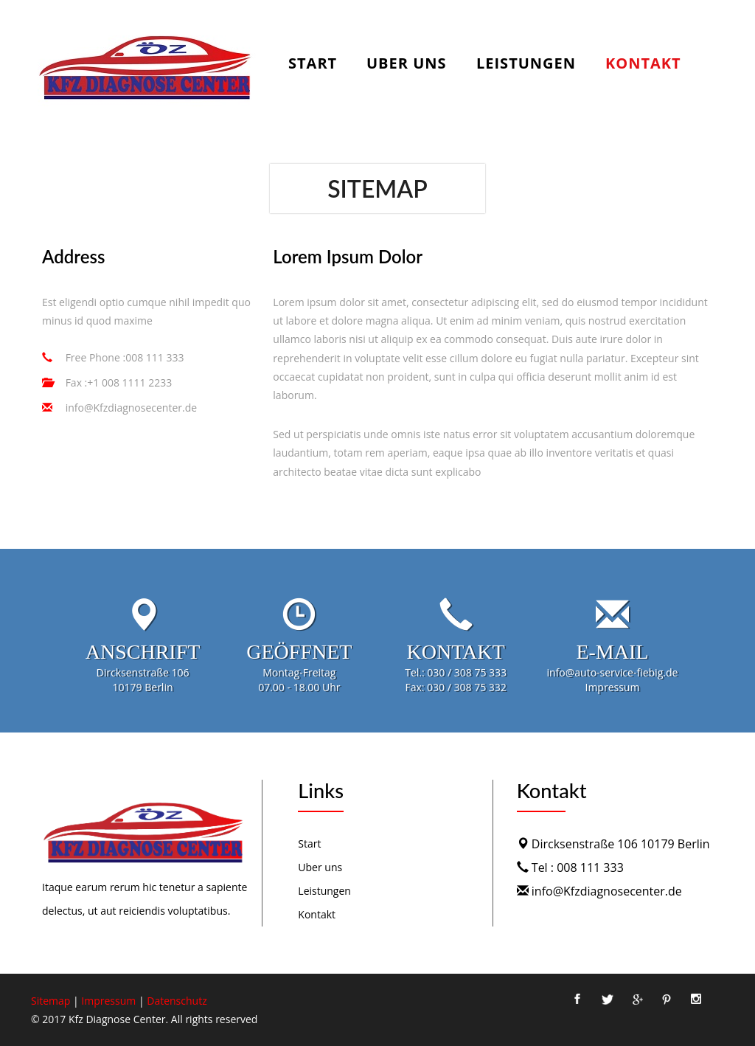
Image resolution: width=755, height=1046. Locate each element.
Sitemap (50, 1001)
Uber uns (406, 64)
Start (312, 64)
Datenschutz (176, 1001)
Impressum (108, 1001)
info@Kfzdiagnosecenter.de (130, 408)
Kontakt (643, 64)
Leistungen (526, 64)
